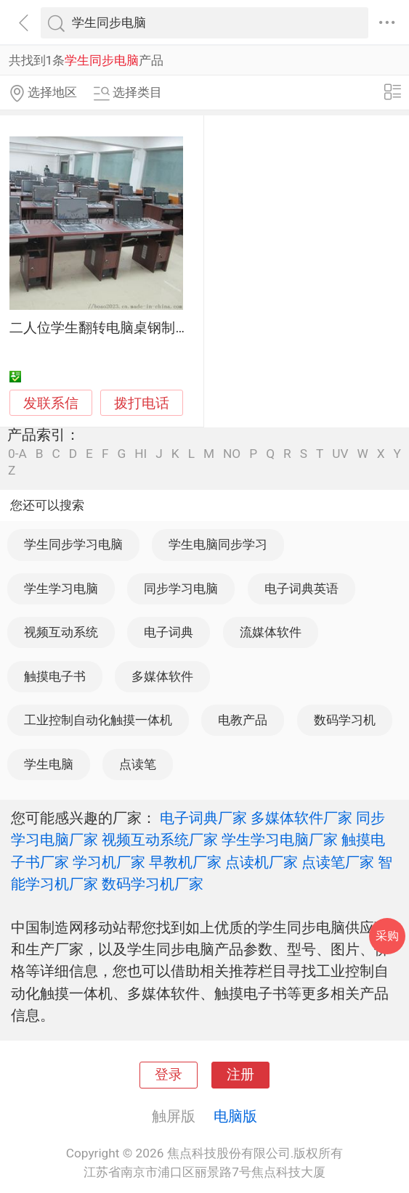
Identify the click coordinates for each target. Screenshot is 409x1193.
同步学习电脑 (181, 588)
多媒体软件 (162, 676)
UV (340, 454)
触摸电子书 (55, 676)
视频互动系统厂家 (160, 839)
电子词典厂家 (203, 818)
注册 (240, 1075)
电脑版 (235, 1116)
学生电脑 (48, 764)
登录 (168, 1075)
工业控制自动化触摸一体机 (98, 720)
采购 (387, 936)
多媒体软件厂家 (301, 818)
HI (140, 454)
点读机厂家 (261, 862)
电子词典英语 (301, 588)
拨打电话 (141, 403)
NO (231, 454)
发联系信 (50, 403)
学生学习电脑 (61, 588)
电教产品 (242, 720)
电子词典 (168, 632)
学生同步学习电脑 (73, 544)
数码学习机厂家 (152, 884)
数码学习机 (345, 720)
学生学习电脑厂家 (280, 839)
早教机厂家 (185, 862)
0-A (17, 454)
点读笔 (137, 764)
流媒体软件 (270, 632)
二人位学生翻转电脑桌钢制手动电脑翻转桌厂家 (154, 328)
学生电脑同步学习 (218, 544)
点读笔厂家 (337, 862)
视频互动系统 (61, 632)
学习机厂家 (109, 862)
